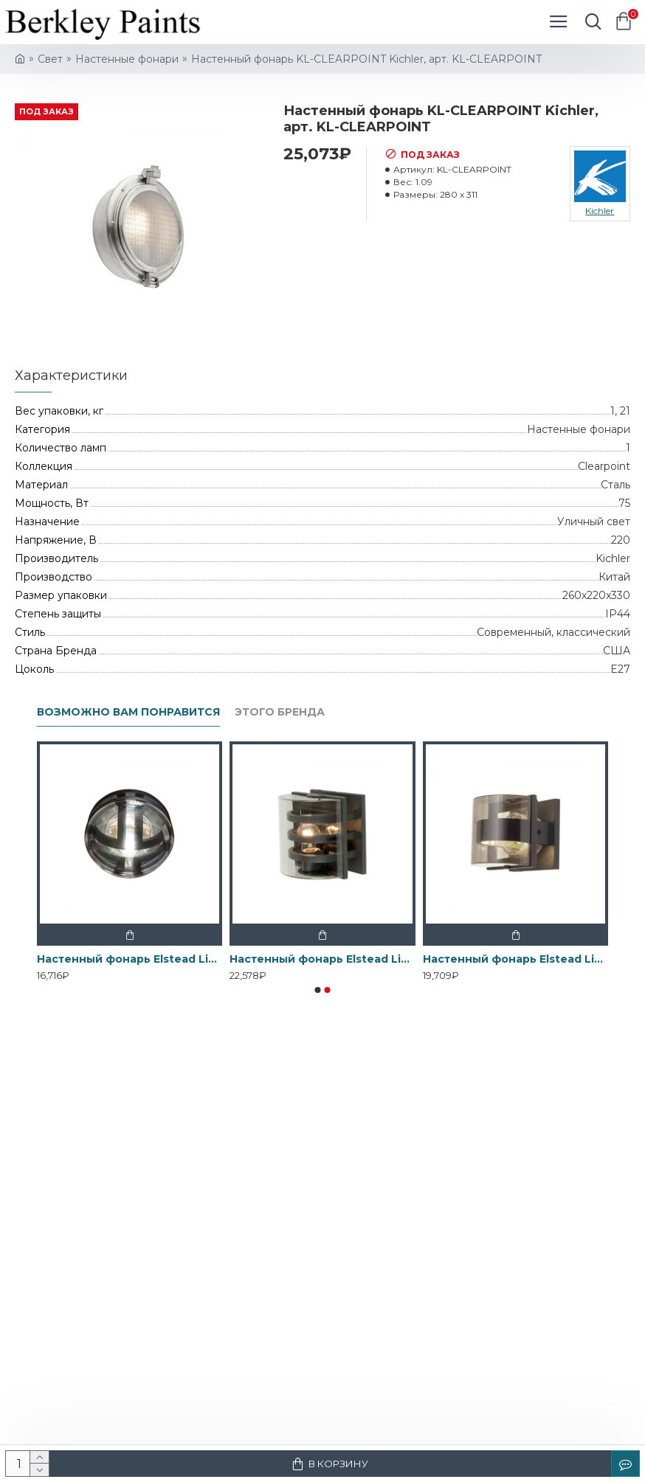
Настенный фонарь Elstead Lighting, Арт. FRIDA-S (515, 959)
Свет (50, 59)
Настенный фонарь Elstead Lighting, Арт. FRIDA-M (322, 959)
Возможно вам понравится (128, 712)
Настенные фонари (127, 59)
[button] (318, 990)
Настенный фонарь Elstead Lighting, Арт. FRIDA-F (129, 959)
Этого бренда (280, 712)
